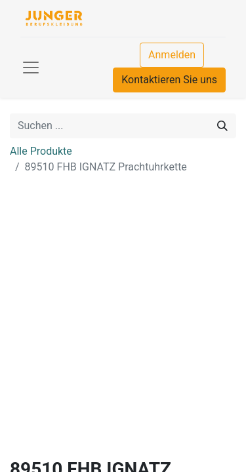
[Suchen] (222, 125)
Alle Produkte (41, 151)
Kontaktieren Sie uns (169, 79)
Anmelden (171, 55)
